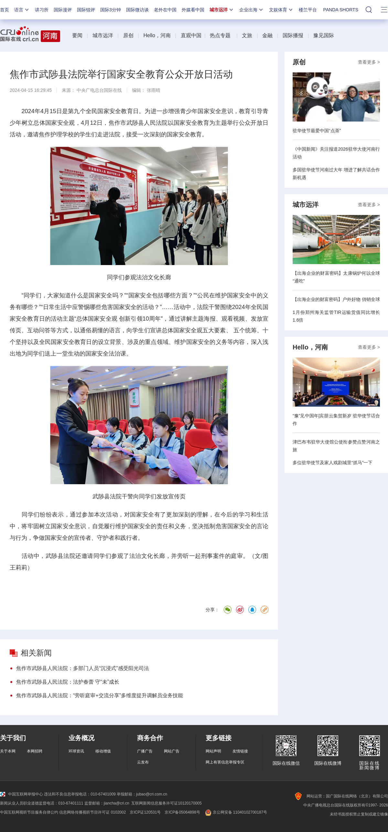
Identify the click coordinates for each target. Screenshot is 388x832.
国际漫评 (63, 9)
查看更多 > (369, 62)
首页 (4, 9)
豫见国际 (323, 35)
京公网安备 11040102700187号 (235, 812)
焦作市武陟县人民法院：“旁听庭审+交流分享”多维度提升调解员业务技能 (99, 695)
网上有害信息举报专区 (225, 762)
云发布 (143, 762)
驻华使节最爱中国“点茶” (317, 130)
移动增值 (103, 751)
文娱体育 (281, 9)
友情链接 (240, 751)
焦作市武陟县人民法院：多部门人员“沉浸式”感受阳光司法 (82, 668)
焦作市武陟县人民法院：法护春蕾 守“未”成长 (67, 682)
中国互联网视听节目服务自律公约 (29, 812)
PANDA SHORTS (340, 9)
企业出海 (251, 9)
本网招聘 (34, 751)
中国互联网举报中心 (21, 794)
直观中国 (191, 35)
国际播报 (293, 35)
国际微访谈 (137, 9)
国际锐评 (86, 9)
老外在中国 (165, 9)
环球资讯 (76, 751)
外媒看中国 (193, 9)
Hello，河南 (156, 35)
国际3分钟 (110, 9)
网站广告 (171, 751)
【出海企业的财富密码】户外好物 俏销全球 (336, 299)
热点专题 (220, 35)
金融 (267, 35)
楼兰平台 (308, 9)
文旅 (247, 35)
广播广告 (145, 751)
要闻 (77, 35)
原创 (128, 35)
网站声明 (213, 751)
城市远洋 (222, 9)
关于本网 (8, 751)
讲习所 (41, 9)
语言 (22, 9)
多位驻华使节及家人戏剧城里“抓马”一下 (332, 462)
